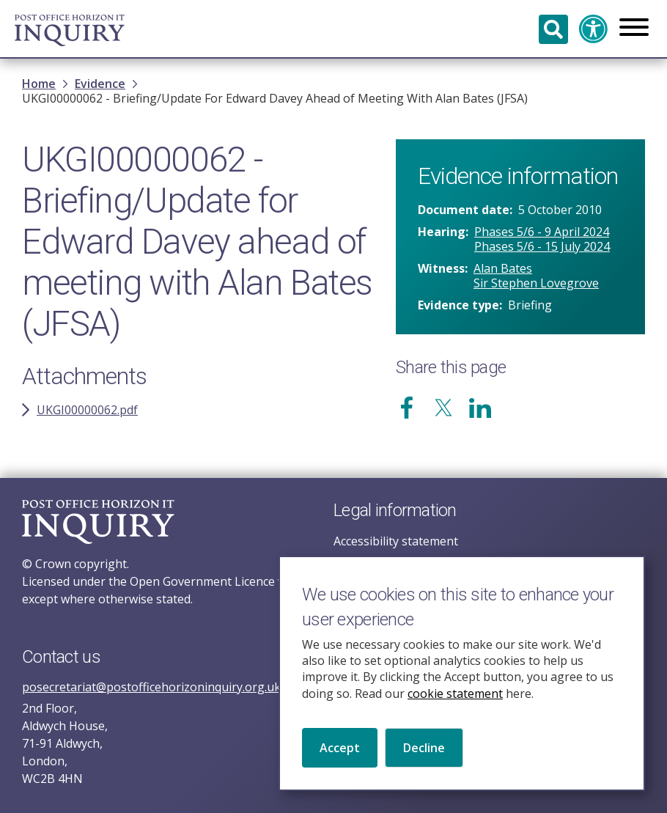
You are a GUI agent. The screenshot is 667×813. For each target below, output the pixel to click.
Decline (424, 762)
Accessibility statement (396, 541)
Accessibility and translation (594, 29)
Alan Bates (502, 268)
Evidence (100, 83)
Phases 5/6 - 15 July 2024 (542, 246)
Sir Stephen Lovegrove (536, 283)
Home (39, 83)
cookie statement (455, 708)
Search (553, 29)
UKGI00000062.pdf (87, 409)
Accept (340, 762)
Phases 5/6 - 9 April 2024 (541, 232)
